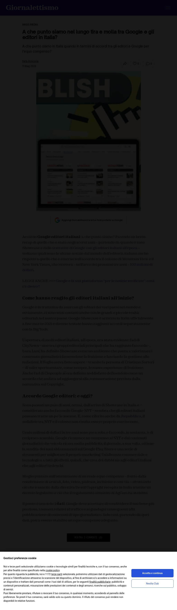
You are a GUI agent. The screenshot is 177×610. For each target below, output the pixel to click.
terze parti (56, 574)
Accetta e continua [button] (152, 573)
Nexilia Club (152, 583)
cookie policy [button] (53, 570)
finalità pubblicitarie (99, 581)
